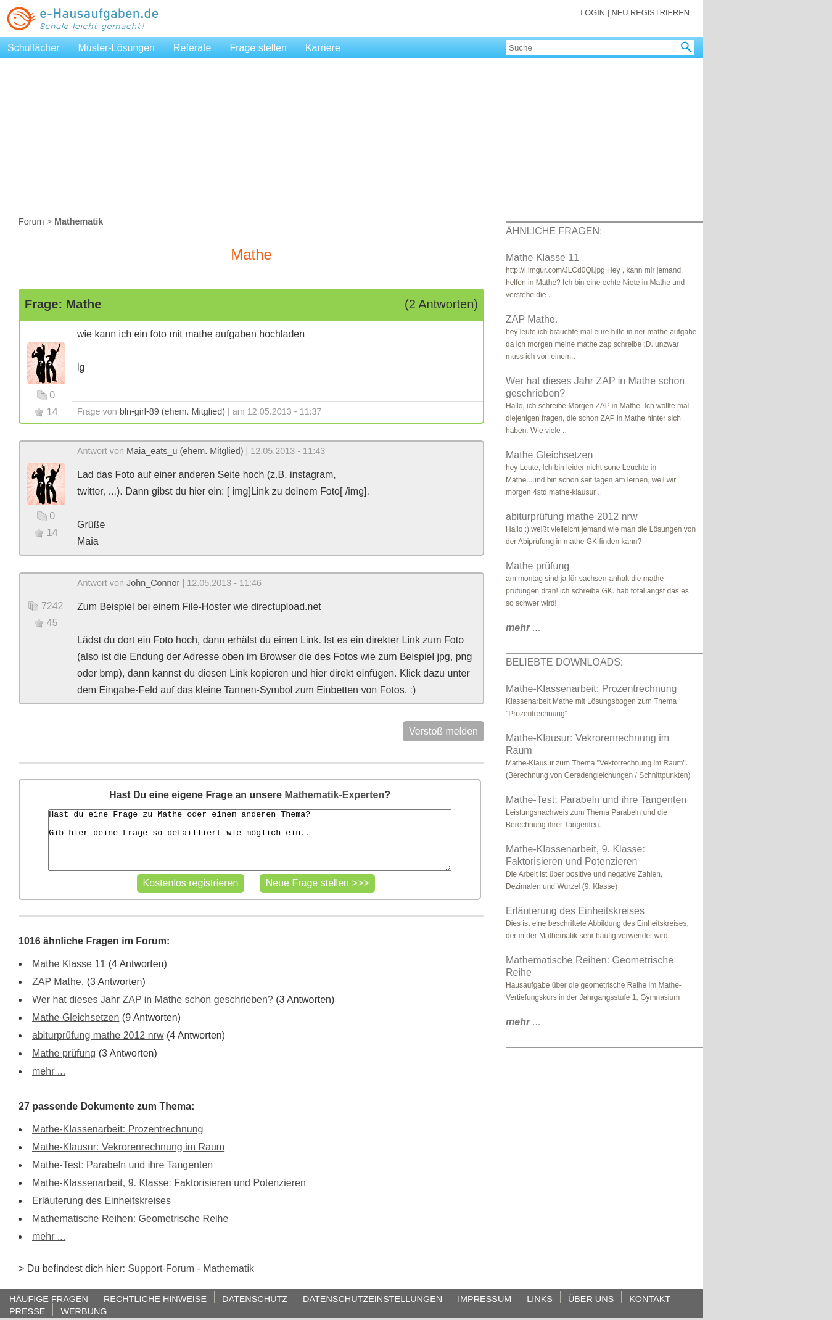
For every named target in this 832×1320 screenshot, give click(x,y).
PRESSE (27, 1311)
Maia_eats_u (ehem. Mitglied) (185, 451)
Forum (31, 221)
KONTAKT (649, 1298)
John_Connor (152, 583)
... (523, 627)
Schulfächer (33, 48)
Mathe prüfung (64, 1053)
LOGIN (592, 12)
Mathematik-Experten (334, 795)
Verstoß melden (443, 731)
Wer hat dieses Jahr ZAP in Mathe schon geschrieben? (152, 999)
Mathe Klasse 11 (68, 964)
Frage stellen (258, 48)
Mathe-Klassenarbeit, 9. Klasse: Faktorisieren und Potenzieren (169, 1183)
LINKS (540, 1298)
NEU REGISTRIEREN (650, 12)
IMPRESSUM (484, 1298)
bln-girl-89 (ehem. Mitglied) (172, 411)
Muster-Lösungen (116, 48)
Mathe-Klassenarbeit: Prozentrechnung (118, 1129)
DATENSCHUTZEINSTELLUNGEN (372, 1298)
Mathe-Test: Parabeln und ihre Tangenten (122, 1165)
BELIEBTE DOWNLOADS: (564, 662)
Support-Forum (161, 1268)
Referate (192, 48)
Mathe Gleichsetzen (75, 1017)
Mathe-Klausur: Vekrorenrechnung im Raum (128, 1147)
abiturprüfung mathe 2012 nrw (97, 1035)
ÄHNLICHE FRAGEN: (554, 231)
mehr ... (48, 1071)
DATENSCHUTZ (254, 1298)
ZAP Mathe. (58, 981)
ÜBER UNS (591, 1298)
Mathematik (228, 1268)
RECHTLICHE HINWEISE (155, 1298)
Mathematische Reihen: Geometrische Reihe (130, 1218)
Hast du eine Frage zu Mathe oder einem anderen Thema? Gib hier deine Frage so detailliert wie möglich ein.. (249, 840)
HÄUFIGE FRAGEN (48, 1298)
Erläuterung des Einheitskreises (101, 1200)
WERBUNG (83, 1311)
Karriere (322, 48)
